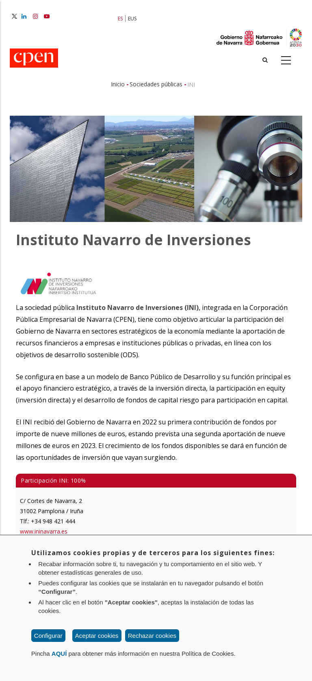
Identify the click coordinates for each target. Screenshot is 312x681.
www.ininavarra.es (43, 531)
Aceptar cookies (97, 635)
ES (120, 18)
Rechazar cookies (152, 635)
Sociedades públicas (156, 84)
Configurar (48, 635)
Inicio (118, 84)
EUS (132, 18)
